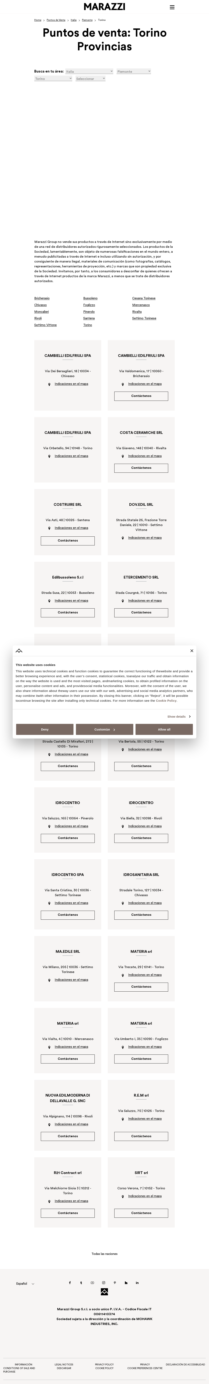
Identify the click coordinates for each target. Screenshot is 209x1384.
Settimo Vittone (46, 324)
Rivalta (137, 311)
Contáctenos (141, 396)
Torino (88, 324)
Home (37, 20)
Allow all (164, 729)
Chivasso (41, 305)
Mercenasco (141, 305)
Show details (176, 716)
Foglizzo (89, 305)
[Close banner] (191, 650)
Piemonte (87, 20)
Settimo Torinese (145, 318)
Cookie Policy (166, 700)
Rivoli (38, 318)
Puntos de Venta (56, 20)
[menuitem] (23, 1290)
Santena (89, 318)
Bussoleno (91, 298)
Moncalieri (42, 311)
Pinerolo (89, 311)
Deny (45, 729)
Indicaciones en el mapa (71, 383)
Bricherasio (42, 298)
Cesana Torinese (144, 298)
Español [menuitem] (23, 1290)
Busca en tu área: (49, 72)
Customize (104, 729)
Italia (74, 20)
